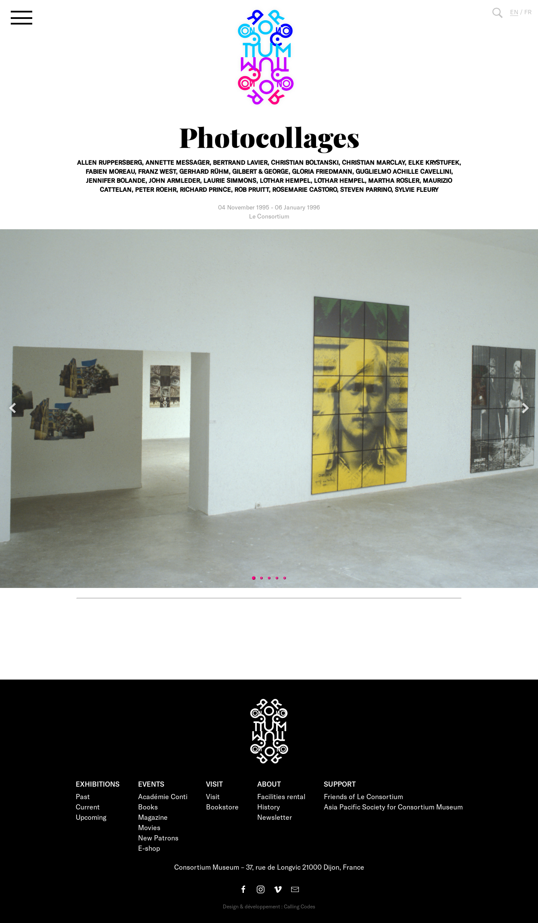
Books (148, 807)
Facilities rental (281, 796)
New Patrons (158, 838)
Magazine (153, 817)
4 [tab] (277, 578)
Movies (149, 827)
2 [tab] (261, 578)
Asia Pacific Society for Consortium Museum (393, 807)
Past (83, 796)
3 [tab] (269, 578)
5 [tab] (284, 578)
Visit (213, 796)
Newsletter (274, 817)
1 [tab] (253, 578)
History (268, 807)
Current (88, 807)
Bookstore (222, 807)
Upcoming (91, 817)
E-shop (149, 848)
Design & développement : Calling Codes (269, 906)
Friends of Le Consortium (363, 796)
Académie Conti (163, 796)
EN (514, 11)
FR (528, 11)
